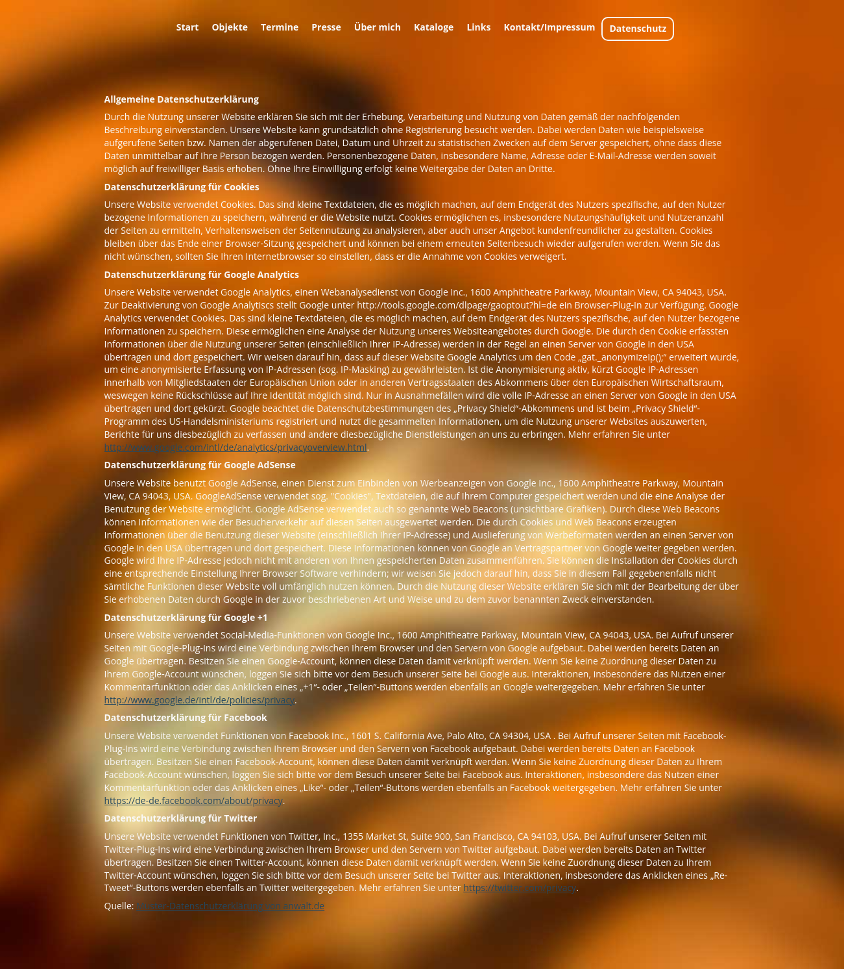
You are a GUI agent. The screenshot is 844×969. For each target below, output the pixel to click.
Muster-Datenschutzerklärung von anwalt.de (230, 906)
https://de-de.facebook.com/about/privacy (193, 800)
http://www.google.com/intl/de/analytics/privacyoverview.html (235, 447)
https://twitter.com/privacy (519, 887)
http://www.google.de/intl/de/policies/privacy (199, 700)
